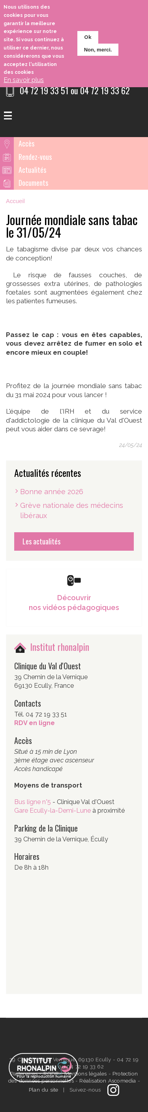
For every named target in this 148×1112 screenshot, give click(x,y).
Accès (26, 143)
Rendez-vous (35, 157)
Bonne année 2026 (51, 491)
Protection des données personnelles (73, 1077)
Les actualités (41, 541)
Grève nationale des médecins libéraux (71, 510)
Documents (33, 183)
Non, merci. (98, 50)
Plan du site (43, 1089)
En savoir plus (24, 80)
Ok (88, 37)
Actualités (32, 170)
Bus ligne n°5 (33, 802)
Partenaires (24, 1073)
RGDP (51, 1073)
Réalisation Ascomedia (107, 1080)
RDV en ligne (34, 723)
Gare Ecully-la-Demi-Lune (52, 810)
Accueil (15, 201)
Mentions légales (85, 1073)
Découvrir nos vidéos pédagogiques (74, 603)
